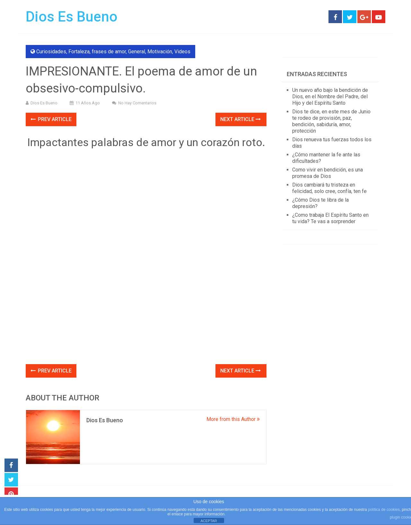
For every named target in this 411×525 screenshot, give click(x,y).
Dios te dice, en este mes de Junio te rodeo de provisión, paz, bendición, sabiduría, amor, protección (331, 121)
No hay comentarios (137, 103)
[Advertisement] (146, 317)
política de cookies (384, 509)
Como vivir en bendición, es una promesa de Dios (327, 173)
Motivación (159, 51)
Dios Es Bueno (72, 17)
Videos (182, 51)
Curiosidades (51, 51)
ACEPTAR (208, 521)
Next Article (240, 119)
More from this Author (233, 419)
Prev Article (51, 119)
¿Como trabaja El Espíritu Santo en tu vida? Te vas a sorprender (330, 218)
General (136, 51)
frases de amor (109, 51)
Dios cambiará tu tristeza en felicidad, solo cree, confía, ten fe (329, 188)
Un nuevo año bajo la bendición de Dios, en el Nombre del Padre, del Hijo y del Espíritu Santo (330, 96)
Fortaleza (79, 51)
